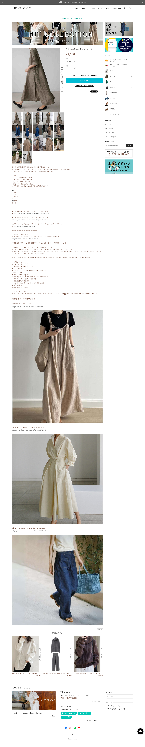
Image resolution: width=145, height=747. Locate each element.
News (100, 8)
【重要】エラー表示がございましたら (72, 19)
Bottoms (112, 76)
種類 (67, 59)
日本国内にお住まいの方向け (84, 86)
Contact (107, 8)
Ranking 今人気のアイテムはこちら (119, 60)
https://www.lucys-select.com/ (24, 226)
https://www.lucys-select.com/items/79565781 (29, 531)
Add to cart (84, 81)
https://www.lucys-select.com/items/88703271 (29, 307)
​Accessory (113, 103)
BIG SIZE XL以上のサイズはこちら (119, 65)
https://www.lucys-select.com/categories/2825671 (31, 213)
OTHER (112, 109)
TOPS (111, 71)
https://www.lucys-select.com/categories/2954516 (31, 220)
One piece (113, 82)
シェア (101, 91)
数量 (67, 66)
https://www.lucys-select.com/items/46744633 (29, 430)
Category (84, 8)
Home (76, 8)
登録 (129, 146)
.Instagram (117, 8)
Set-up (112, 98)
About (93, 8)
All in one (113, 93)
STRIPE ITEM (114, 114)
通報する (99, 629)
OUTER (112, 87)
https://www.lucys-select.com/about (25, 239)
